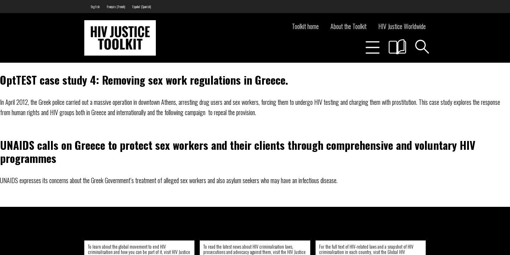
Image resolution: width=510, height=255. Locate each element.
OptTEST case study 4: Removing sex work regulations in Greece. (144, 80)
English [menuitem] (95, 6)
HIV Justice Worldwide (402, 26)
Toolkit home (305, 26)
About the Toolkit (348, 26)
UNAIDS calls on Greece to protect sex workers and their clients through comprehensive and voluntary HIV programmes (237, 151)
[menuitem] (95, 6)
